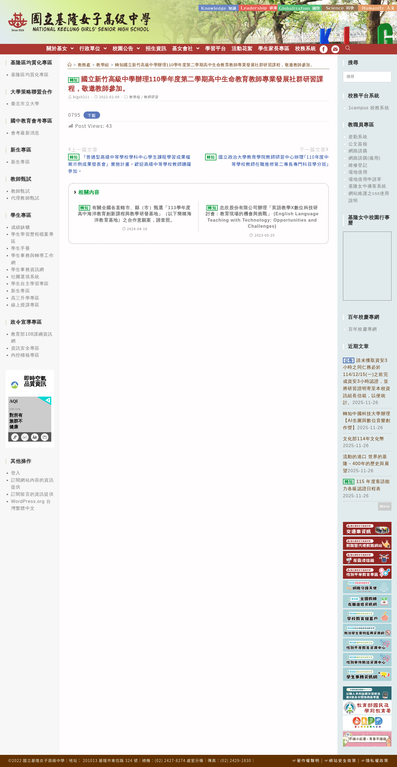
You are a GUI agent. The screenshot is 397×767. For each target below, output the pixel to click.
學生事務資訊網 (27, 269)
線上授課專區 (25, 304)
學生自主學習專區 (30, 283)
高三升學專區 (25, 297)
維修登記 (358, 164)
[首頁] (70, 64)
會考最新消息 (25, 132)
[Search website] (348, 48)
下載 (91, 114)
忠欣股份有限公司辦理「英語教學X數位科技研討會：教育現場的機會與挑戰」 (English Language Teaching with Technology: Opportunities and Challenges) (262, 216)
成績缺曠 (20, 226)
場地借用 (358, 171)
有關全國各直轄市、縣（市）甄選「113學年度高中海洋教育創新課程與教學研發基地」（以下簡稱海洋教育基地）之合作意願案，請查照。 (135, 213)
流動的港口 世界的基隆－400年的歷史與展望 (366, 462)
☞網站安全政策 (340, 760)
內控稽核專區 (25, 354)
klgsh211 (81, 96)
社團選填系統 (25, 276)
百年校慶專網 (362, 328)
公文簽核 (358, 143)
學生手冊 (20, 247)
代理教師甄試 (25, 197)
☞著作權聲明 (306, 760)
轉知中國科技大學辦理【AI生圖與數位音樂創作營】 (366, 420)
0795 (74, 114)
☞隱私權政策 (375, 760)
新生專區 (20, 161)
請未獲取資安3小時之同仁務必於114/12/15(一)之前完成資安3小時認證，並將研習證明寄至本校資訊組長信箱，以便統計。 (366, 380)
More (385, 506)
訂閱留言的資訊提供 (32, 493)
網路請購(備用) (364, 157)
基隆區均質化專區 (30, 74)
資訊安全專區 (25, 347)
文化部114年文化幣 (364, 438)
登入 (15, 472)
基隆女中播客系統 (367, 185)
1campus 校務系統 (368, 107)
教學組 (134, 96)
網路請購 (358, 150)
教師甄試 (20, 190)
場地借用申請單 (365, 178)
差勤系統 (358, 136)
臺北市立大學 (25, 103)
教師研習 (151, 96)
